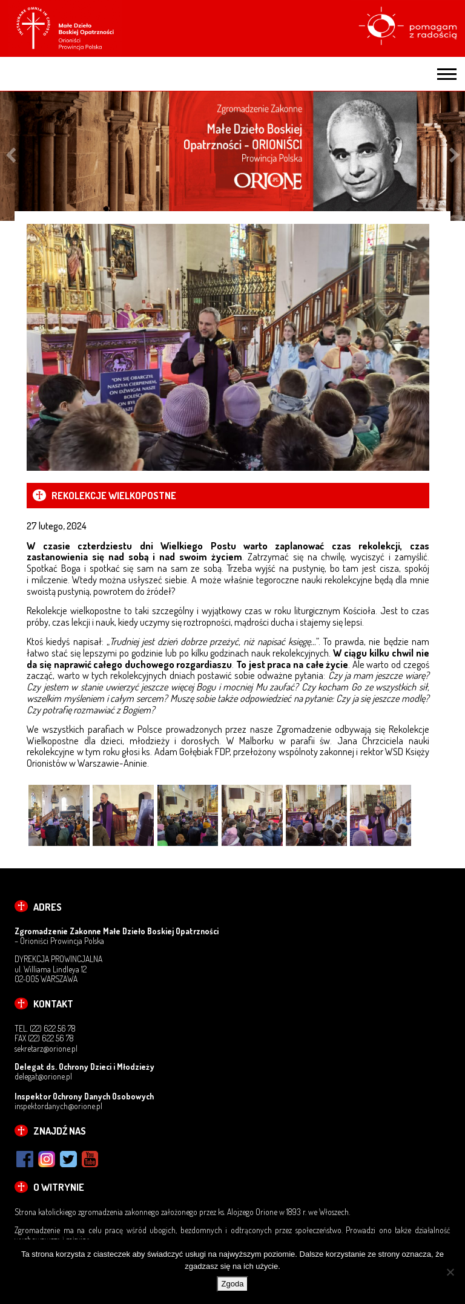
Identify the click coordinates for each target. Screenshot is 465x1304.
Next (454, 156)
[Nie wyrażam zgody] (450, 1272)
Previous (10, 156)
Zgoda (233, 1283)
